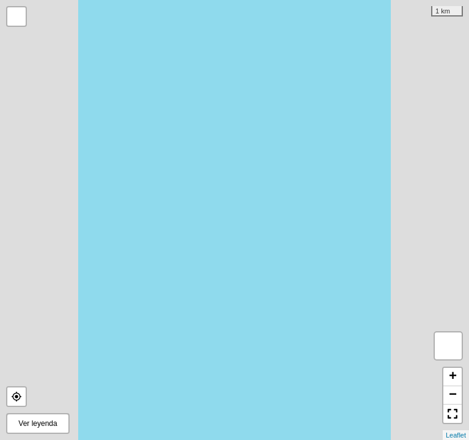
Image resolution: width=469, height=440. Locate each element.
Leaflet (456, 435)
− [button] (453, 395)
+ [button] (453, 377)
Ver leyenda (37, 423)
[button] (16, 396)
